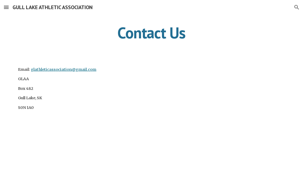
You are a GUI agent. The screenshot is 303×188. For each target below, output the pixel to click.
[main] (151, 32)
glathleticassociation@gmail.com (63, 69)
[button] (6, 7)
